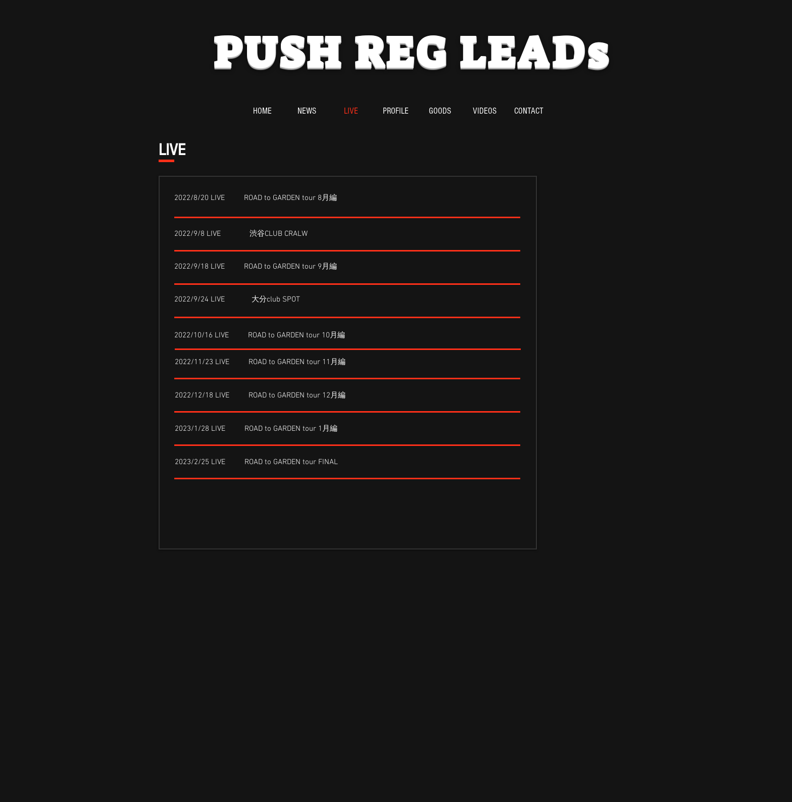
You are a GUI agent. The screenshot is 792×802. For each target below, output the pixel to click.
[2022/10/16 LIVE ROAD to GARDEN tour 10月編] (259, 336)
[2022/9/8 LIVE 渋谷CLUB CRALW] (241, 234)
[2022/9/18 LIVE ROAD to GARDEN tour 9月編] (255, 267)
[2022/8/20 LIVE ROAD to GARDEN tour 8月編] (255, 198)
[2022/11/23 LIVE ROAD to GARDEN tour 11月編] (260, 363)
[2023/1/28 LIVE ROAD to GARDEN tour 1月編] (256, 429)
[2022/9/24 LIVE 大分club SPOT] (237, 300)
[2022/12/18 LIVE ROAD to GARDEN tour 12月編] (260, 396)
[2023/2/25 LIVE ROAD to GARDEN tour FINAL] (256, 463)
